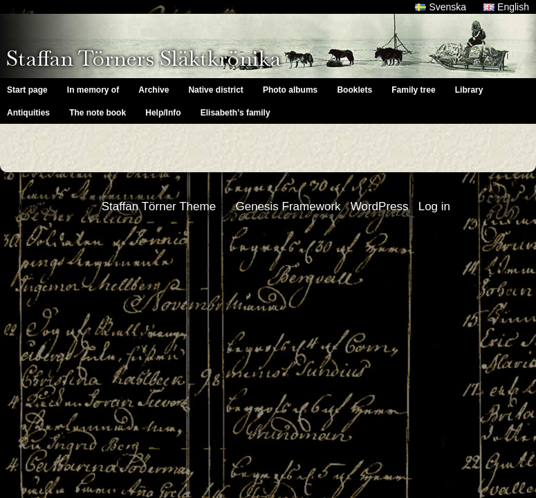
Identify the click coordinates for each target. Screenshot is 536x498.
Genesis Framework (287, 206)
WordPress (380, 206)
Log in (434, 206)
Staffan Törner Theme (159, 206)
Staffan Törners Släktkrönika (143, 58)
